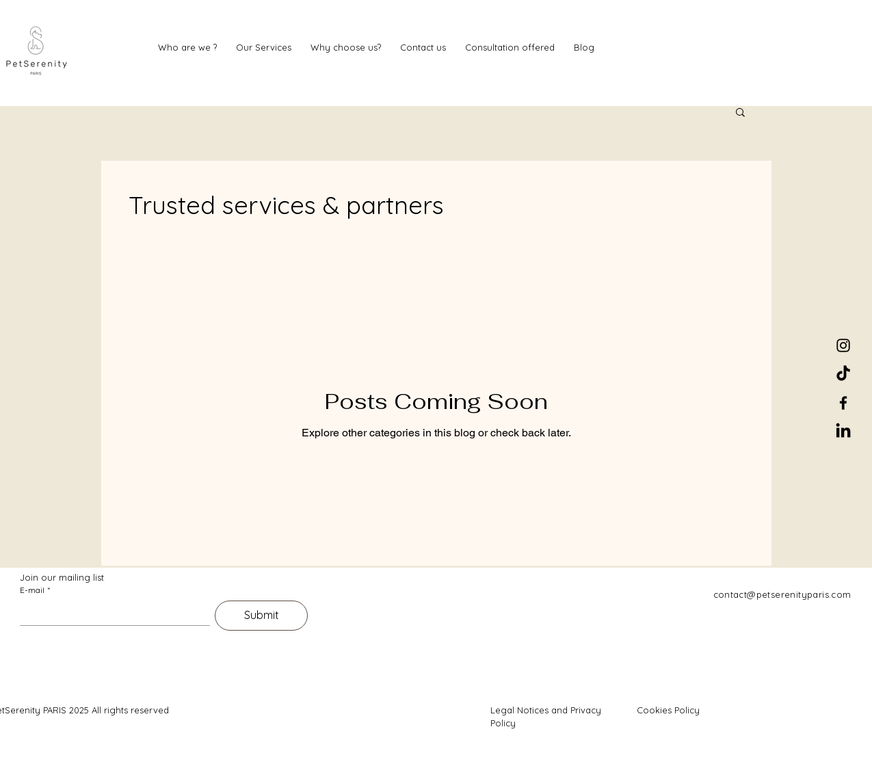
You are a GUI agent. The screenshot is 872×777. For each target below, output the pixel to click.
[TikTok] (843, 374)
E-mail (35, 590)
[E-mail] (111, 613)
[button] (740, 113)
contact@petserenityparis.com (782, 594)
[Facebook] (843, 403)
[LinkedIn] (843, 431)
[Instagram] (843, 345)
